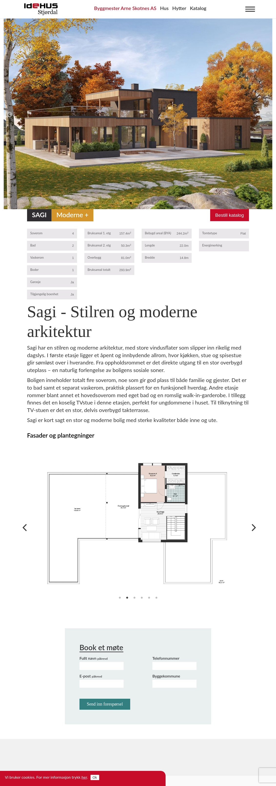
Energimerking (212, 245)
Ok (95, 777)
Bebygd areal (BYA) (158, 233)
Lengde (150, 245)
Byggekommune (166, 676)
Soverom (36, 233)
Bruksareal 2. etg (99, 245)
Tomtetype (209, 233)
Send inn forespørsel (105, 704)
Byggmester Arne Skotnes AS (125, 8)
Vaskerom (37, 257)
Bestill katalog (229, 215)
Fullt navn (93, 658)
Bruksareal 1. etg (99, 233)
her (84, 777)
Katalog (198, 8)
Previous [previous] (8, 113)
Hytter (179, 8)
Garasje (35, 282)
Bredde (150, 257)
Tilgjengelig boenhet (44, 294)
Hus (164, 8)
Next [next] (267, 113)
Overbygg (94, 257)
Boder (34, 270)
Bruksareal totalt (99, 270)
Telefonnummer (165, 658)
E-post (90, 676)
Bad (33, 245)
